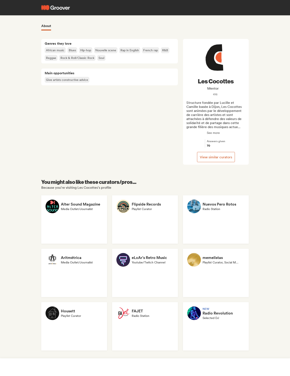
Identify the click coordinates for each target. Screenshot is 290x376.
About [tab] (46, 26)
